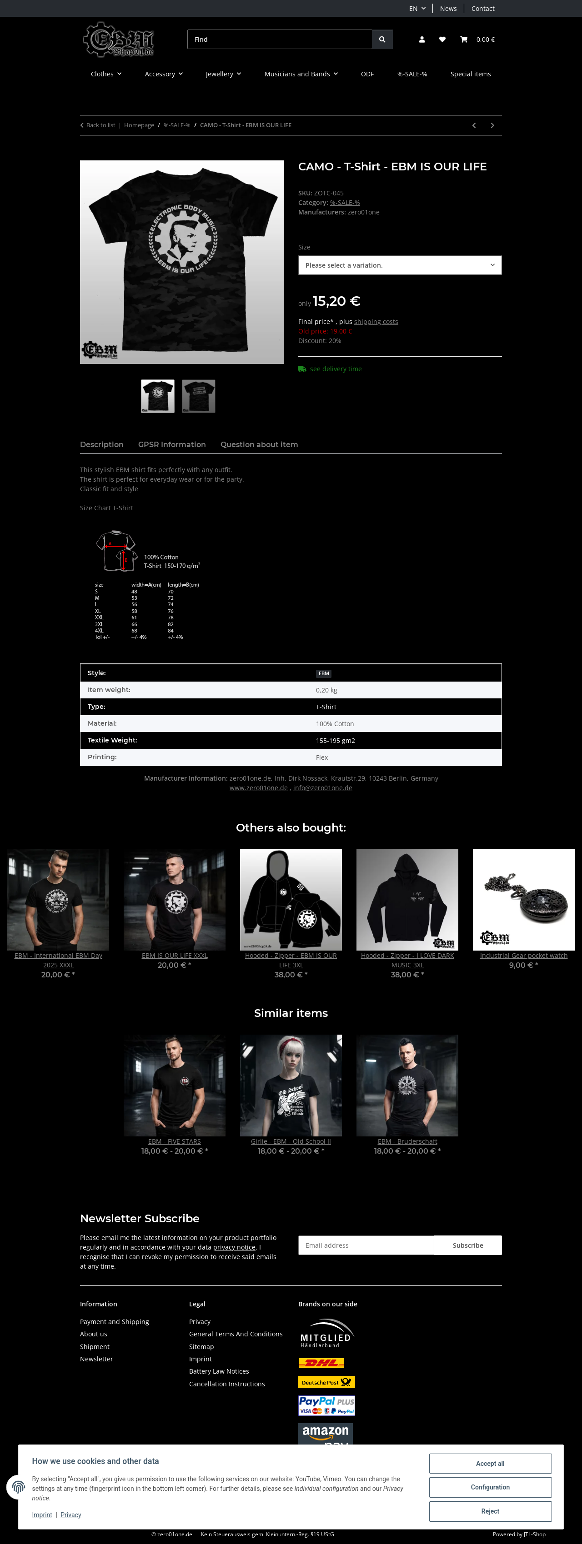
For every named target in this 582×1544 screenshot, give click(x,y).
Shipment (95, 1346)
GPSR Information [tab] (172, 444)
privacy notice (234, 1247)
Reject (489, 1511)
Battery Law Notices (219, 1371)
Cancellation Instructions (227, 1384)
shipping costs (376, 321)
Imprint (43, 1515)
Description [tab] (102, 444)
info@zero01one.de (322, 787)
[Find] (279, 39)
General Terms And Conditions (236, 1334)
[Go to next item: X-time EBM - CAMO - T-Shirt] (492, 125)
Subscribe (468, 1245)
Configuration (489, 1488)
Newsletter (96, 1359)
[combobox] (400, 265)
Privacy (72, 1515)
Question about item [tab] (259, 444)
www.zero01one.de (259, 787)
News (448, 8)
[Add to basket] (87, 155)
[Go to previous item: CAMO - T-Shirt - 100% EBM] (474, 125)
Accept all (489, 1464)
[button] (422, 39)
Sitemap (201, 1346)
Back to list (100, 125)
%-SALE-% (345, 202)
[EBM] (323, 672)
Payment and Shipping (114, 1321)
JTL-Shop (535, 1534)
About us (93, 1334)
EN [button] (413, 8)
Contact (483, 8)
